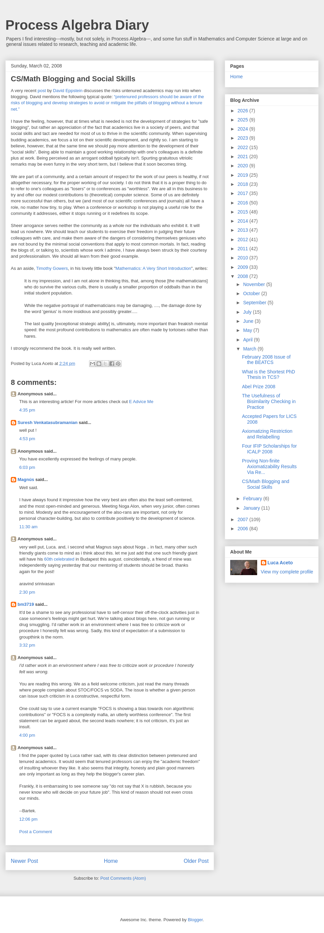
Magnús (26, 479)
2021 (243, 156)
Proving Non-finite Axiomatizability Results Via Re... (269, 466)
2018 (243, 184)
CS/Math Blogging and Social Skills (265, 484)
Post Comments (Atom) (123, 878)
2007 (243, 519)
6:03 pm (27, 467)
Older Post (196, 861)
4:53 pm (27, 438)
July (248, 312)
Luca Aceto (280, 562)
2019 (243, 175)
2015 (243, 212)
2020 (243, 165)
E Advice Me (141, 401)
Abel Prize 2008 (258, 386)
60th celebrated (59, 559)
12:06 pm (28, 819)
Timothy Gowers (52, 268)
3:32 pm (27, 645)
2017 (243, 193)
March (250, 348)
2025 (243, 119)
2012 (243, 239)
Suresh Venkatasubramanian (48, 422)
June (248, 321)
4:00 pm (27, 735)
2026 (243, 110)
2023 (243, 138)
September (255, 302)
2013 (243, 230)
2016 (243, 202)
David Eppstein (67, 90)
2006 (243, 528)
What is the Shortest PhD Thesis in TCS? (268, 374)
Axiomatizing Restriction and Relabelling (267, 434)
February (253, 498)
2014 (243, 221)
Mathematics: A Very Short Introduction (153, 268)
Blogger (195, 919)
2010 (243, 257)
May (248, 330)
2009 (243, 267)
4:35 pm (27, 410)
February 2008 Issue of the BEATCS (266, 359)
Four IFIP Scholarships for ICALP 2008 (269, 448)
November (254, 284)
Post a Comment (35, 831)
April (248, 339)
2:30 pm (27, 592)
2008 (243, 276)
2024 (243, 129)
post (41, 90)
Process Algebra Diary (77, 25)
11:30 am (28, 526)
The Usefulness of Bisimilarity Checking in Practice (269, 401)
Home (111, 861)
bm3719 (26, 604)
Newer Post (24, 861)
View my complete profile (287, 571)
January (252, 508)
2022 (243, 147)
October (252, 293)
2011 (243, 248)
